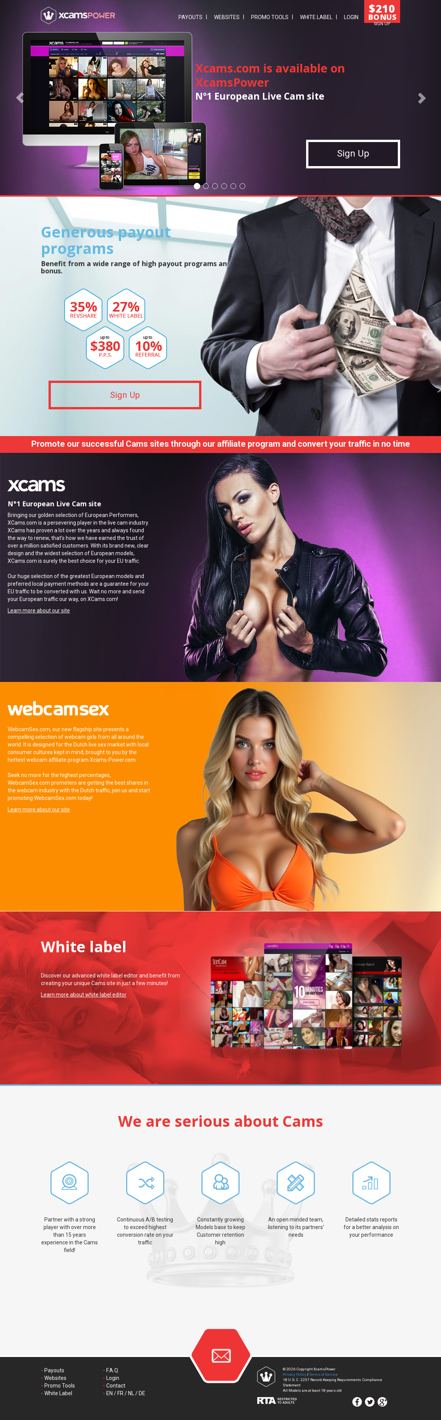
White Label (316, 17)
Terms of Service (323, 1374)
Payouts (190, 17)
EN (109, 1393)
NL (131, 1393)
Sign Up (353, 158)
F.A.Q (112, 1370)
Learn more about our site (39, 610)
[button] (20, 97)
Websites (227, 17)
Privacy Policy (294, 1374)
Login (351, 17)
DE (142, 1393)
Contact (115, 1386)
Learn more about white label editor (83, 995)
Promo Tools (270, 17)
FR (120, 1393)
